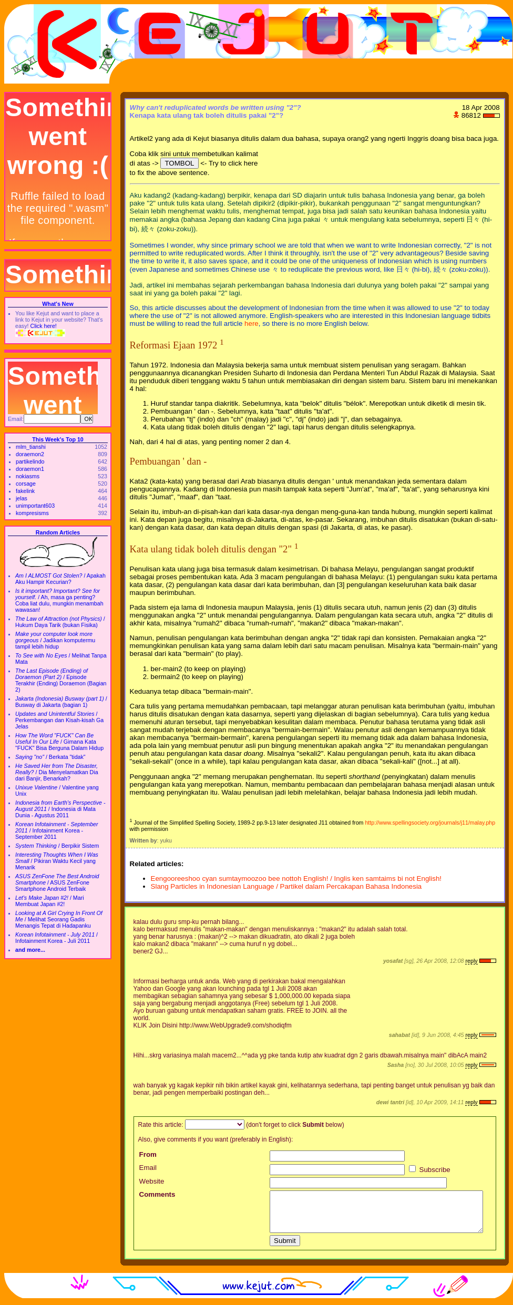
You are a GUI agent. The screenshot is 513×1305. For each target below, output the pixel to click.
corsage (26, 483)
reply (471, 961)
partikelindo (30, 461)
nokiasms (27, 476)
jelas (21, 498)
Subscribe (429, 1170)
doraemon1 (30, 469)
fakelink (25, 491)
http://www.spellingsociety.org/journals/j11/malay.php (430, 822)
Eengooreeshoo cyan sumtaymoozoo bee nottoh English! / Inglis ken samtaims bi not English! (296, 878)
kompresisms (32, 513)
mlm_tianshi (31, 447)
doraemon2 (30, 454)
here (251, 323)
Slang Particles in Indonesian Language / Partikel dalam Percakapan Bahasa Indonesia (286, 886)
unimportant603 (35, 505)
